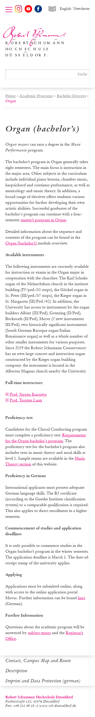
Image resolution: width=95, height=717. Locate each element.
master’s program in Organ (43, 219)
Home (10, 96)
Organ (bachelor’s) (21, 243)
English (65, 9)
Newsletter (81, 9)
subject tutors (39, 632)
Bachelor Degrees (71, 96)
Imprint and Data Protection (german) (42, 681)
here (81, 597)
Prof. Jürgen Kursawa (28, 394)
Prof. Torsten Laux (26, 400)
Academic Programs (36, 96)
